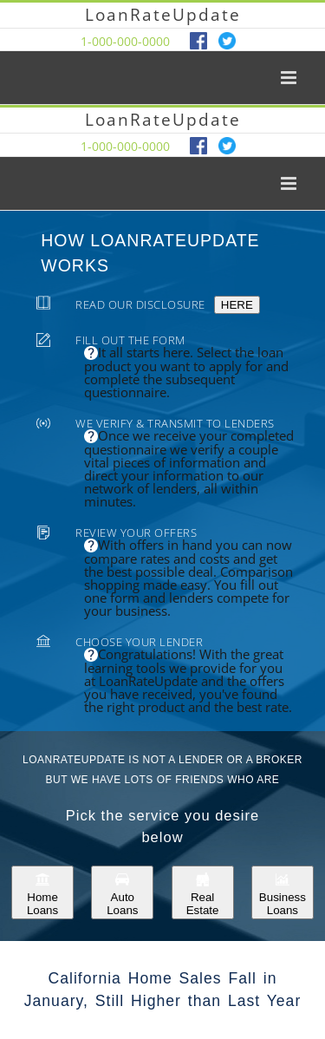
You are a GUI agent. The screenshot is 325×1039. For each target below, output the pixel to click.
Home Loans (42, 892)
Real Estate (202, 892)
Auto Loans (122, 892)
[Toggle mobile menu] (290, 78)
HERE (237, 304)
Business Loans (282, 892)
